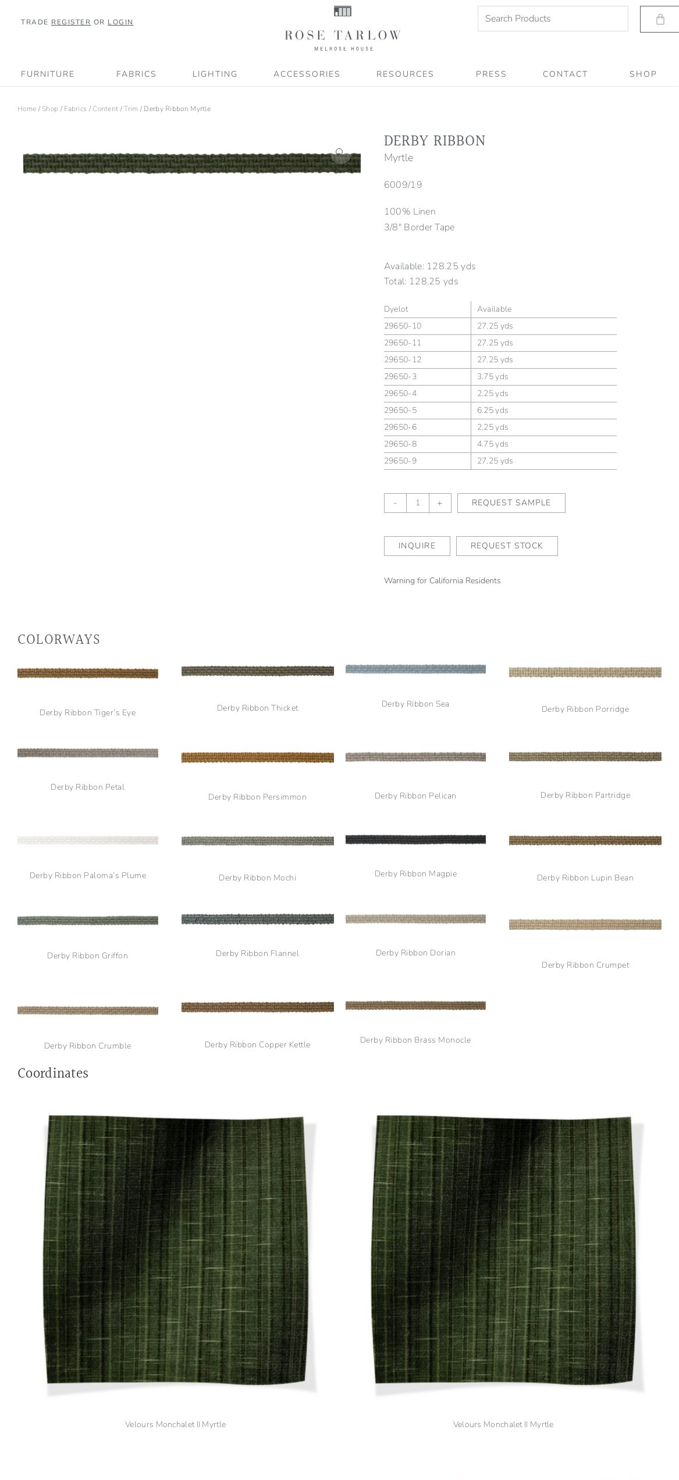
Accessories (307, 74)
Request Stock (507, 545)
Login (121, 22)
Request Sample (511, 502)
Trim (131, 108)
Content (105, 108)
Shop (50, 108)
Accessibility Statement (50, 1456)
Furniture (51, 74)
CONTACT (568, 74)
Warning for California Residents (442, 580)
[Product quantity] (417, 503)
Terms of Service (39, 1425)
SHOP (643, 74)
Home (26, 108)
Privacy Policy (35, 1409)
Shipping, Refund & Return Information (75, 1440)
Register (71, 22)
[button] (340, 153)
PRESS (491, 74)
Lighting (215, 74)
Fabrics (136, 74)
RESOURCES (408, 74)
